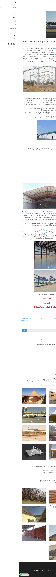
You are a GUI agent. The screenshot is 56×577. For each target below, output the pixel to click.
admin (41, 44)
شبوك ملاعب (44, 355)
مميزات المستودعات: (46, 95)
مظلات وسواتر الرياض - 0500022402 (23, 570)
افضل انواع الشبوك (43, 350)
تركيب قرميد (44, 361)
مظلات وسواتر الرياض (28, 230)
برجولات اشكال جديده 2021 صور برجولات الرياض (35, 339)
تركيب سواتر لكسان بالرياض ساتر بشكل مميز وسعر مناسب (31, 344)
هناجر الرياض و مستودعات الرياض (44, 48)
